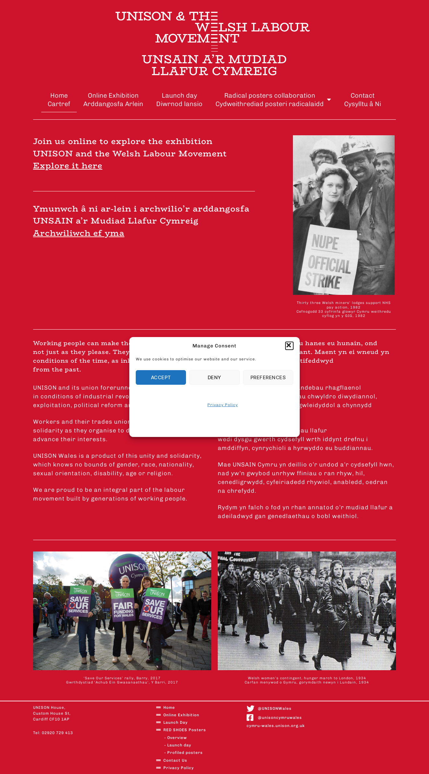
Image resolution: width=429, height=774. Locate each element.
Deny (214, 377)
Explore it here (67, 165)
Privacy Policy (222, 405)
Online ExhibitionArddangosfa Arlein (113, 99)
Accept (161, 377)
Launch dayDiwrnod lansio (179, 99)
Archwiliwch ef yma (78, 233)
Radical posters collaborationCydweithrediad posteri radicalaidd (273, 99)
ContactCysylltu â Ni (362, 99)
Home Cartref (59, 99)
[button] (289, 346)
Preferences (268, 377)
